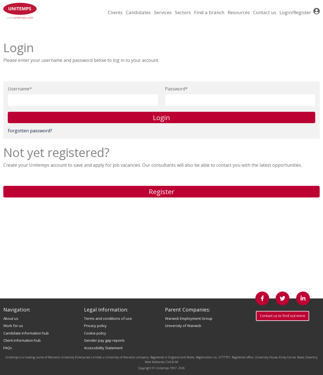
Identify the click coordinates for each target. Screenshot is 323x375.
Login (161, 117)
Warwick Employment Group (188, 318)
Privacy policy (95, 325)
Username (18, 89)
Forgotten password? (30, 131)
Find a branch (209, 12)
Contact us (264, 12)
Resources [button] (239, 12)
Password (175, 89)
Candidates (138, 12)
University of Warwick (183, 325)
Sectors (183, 12)
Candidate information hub (26, 333)
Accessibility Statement (103, 347)
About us (10, 318)
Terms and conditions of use (108, 318)
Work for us (13, 325)
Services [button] (163, 12)
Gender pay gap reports (104, 340)
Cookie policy (95, 333)
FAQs (7, 347)
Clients (115, 12)
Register (161, 191)
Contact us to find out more (282, 315)
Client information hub (22, 340)
